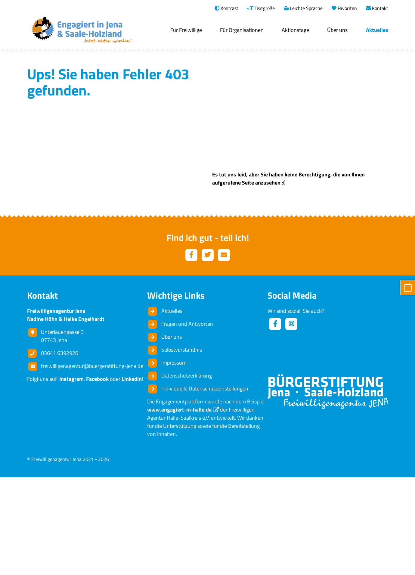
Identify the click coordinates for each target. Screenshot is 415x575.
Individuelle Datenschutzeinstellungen (204, 486)
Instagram (70, 477)
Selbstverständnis (181, 447)
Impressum (174, 460)
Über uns (337, 30)
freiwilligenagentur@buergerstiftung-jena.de (92, 464)
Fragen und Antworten (187, 422)
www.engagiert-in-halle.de (179, 507)
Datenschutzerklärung (186, 473)
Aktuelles (377, 30)
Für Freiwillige (186, 30)
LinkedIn (132, 477)
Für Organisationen (242, 30)
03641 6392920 (59, 451)
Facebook (97, 477)
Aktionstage (295, 30)
